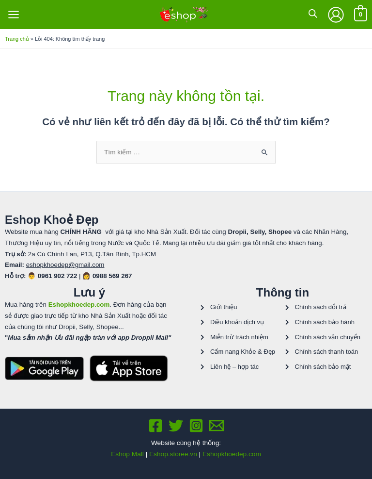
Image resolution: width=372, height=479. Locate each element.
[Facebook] (155, 425)
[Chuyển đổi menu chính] (13, 14)
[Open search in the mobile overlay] (313, 13)
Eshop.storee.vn (173, 454)
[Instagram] (196, 425)
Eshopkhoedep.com (231, 454)
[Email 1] (216, 425)
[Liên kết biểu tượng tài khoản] (335, 14)
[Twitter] (176, 425)
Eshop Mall (127, 454)
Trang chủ (17, 39)
